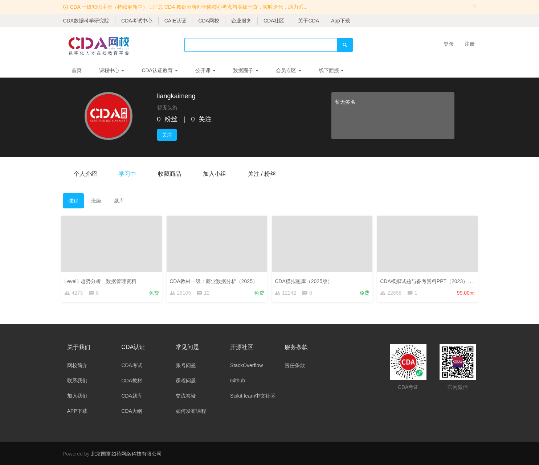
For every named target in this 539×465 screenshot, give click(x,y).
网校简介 (77, 365)
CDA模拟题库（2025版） (305, 280)
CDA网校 (208, 21)
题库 (119, 201)
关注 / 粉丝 (262, 174)
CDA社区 (274, 21)
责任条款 (295, 365)
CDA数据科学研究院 (86, 21)
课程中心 (111, 70)
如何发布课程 (191, 411)
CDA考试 (131, 365)
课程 (73, 201)
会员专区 (288, 70)
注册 (470, 44)
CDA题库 (131, 396)
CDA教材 (131, 380)
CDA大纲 (131, 411)
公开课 (205, 70)
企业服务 (241, 21)
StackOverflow (246, 365)
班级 (96, 201)
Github (237, 380)
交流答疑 (186, 396)
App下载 (340, 21)
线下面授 (331, 70)
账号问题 (186, 365)
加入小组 (214, 174)
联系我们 (77, 380)
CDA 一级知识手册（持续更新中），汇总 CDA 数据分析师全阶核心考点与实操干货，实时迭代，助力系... (188, 7)
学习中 (127, 174)
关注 (167, 135)
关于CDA (308, 21)
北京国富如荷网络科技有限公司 (126, 454)
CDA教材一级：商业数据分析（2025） (215, 280)
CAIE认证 (175, 21)
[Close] (474, 5)
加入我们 (77, 396)
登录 (449, 44)
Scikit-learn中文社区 (252, 396)
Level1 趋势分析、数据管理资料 (102, 280)
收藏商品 (169, 174)
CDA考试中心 (136, 21)
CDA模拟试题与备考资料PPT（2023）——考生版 (438, 280)
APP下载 (77, 411)
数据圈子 (245, 70)
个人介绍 (85, 174)
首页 (77, 70)
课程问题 (186, 380)
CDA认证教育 (159, 70)
